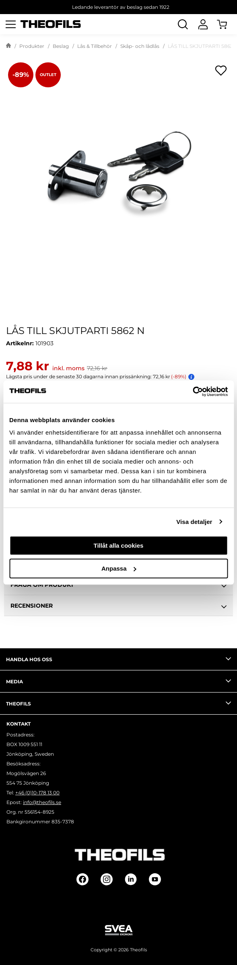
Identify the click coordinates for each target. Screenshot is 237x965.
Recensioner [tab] (118, 607)
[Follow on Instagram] (107, 879)
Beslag (61, 46)
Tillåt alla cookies (119, 545)
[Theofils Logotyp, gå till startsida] (51, 24)
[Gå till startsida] (8, 46)
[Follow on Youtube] (155, 879)
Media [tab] (118, 681)
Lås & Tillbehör (94, 46)
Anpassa (118, 568)
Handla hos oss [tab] (118, 659)
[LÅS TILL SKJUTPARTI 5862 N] (118, 172)
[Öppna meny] (10, 24)
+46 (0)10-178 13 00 (37, 793)
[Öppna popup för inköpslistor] (221, 70)
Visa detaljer (194, 521)
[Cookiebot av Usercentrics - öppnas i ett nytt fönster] (192, 391)
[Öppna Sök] (183, 24)
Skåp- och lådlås (139, 46)
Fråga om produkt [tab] (118, 586)
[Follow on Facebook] (82, 879)
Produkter (31, 46)
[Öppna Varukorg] (227, 24)
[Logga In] (203, 24)
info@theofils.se (42, 802)
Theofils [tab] (118, 703)
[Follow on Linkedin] (131, 879)
